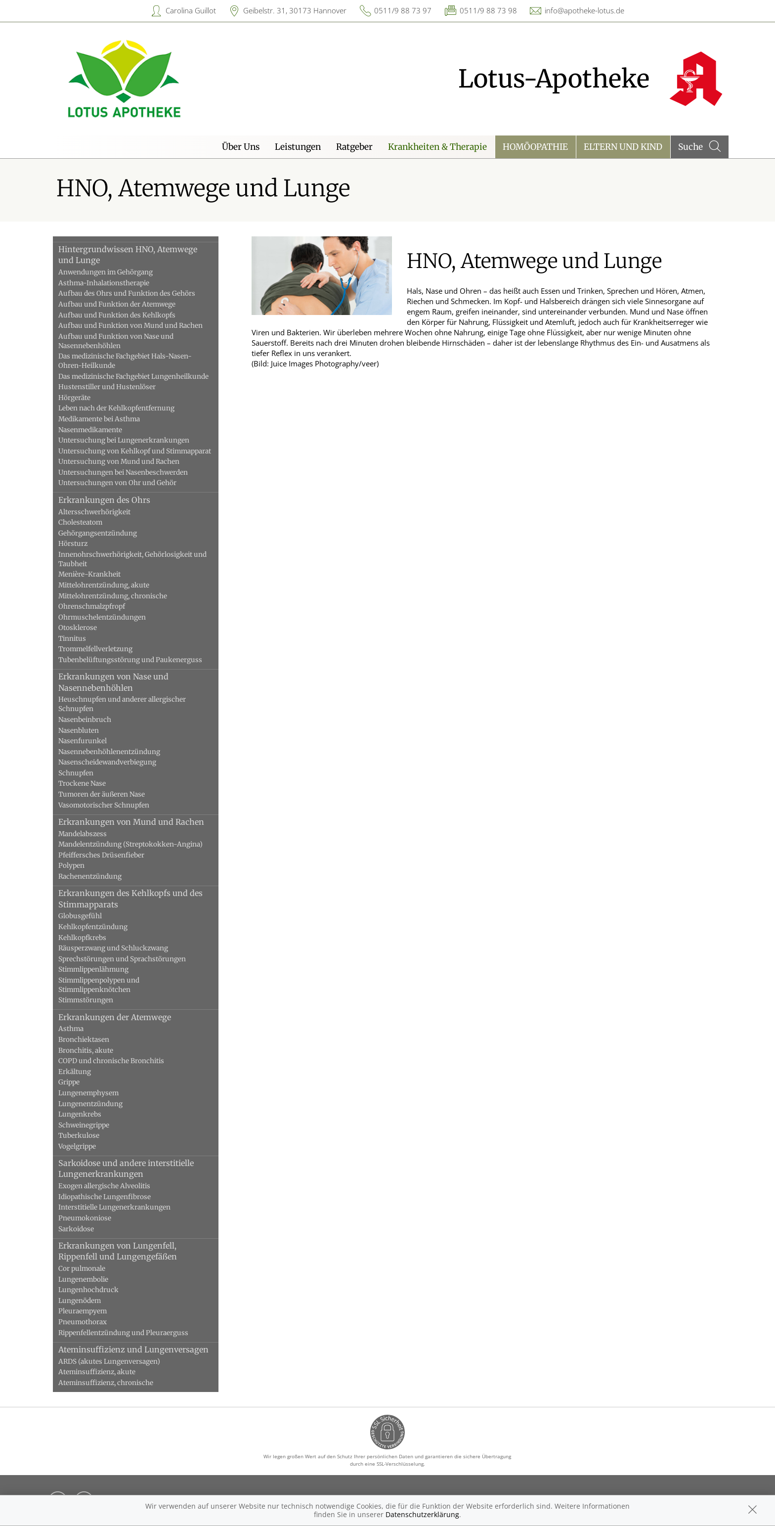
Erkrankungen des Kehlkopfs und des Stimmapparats (130, 898)
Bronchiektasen (83, 1039)
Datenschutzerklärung (422, 1514)
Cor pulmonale (81, 1268)
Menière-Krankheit (89, 574)
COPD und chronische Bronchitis (111, 1061)
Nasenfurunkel (82, 741)
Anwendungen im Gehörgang (105, 272)
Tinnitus (72, 638)
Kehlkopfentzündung (93, 927)
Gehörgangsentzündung (97, 533)
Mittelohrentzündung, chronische (112, 596)
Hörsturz (72, 543)
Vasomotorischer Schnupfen (103, 805)
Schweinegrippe (83, 1125)
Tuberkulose (78, 1135)
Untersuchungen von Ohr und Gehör (117, 483)
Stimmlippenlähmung (93, 969)
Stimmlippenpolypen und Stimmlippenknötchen (98, 985)
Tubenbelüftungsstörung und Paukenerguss (130, 660)
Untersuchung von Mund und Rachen (118, 461)
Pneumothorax (82, 1322)
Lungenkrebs (79, 1114)
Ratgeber (354, 146)
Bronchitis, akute (85, 1050)
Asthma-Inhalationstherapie (103, 283)
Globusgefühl (80, 916)
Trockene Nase (82, 783)
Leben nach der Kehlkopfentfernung (116, 408)
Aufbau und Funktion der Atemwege (116, 304)
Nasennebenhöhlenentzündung (109, 752)
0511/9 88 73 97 (402, 10)
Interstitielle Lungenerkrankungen (114, 1207)
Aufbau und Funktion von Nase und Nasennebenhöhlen (115, 341)
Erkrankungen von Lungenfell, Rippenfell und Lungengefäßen (117, 1251)
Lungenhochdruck (88, 1290)
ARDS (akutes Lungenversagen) (109, 1361)
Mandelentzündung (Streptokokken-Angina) (130, 844)
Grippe (69, 1082)
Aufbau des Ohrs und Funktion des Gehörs (126, 293)
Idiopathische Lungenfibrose (104, 1197)
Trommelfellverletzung (95, 649)
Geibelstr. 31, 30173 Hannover (294, 10)
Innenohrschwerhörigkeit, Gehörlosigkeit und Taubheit (132, 559)
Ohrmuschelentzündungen (102, 617)
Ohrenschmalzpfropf (91, 606)
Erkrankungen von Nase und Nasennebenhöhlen (113, 682)
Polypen (71, 865)
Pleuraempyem (82, 1311)
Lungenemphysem (88, 1093)
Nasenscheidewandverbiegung (107, 762)
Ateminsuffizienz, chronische (105, 1383)
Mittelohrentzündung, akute (103, 585)
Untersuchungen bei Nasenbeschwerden (123, 472)
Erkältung (74, 1072)
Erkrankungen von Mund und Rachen (131, 822)
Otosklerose (77, 628)
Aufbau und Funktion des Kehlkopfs (116, 315)
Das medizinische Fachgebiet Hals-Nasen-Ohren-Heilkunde (125, 361)
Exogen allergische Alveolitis (104, 1186)
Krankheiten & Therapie (437, 146)
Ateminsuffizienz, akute (96, 1372)
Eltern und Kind (623, 146)
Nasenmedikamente (90, 430)
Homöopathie (535, 146)
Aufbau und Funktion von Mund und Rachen (130, 325)
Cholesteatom (80, 522)
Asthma (71, 1029)
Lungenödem (79, 1301)
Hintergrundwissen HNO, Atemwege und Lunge (127, 254)
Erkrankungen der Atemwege (114, 1017)
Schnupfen (75, 773)
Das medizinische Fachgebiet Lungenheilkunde (133, 376)
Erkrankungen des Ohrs (104, 500)
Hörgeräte (74, 398)
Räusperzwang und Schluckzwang (113, 948)
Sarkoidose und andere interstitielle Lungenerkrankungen (126, 1168)
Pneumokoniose (84, 1218)
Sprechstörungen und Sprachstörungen (122, 959)
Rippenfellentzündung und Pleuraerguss (123, 1333)
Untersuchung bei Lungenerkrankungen (123, 440)
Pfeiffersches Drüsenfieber (101, 855)
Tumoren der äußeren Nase (101, 794)
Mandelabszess (82, 834)
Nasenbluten (78, 730)
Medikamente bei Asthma (99, 419)
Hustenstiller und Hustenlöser (107, 387)
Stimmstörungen (85, 1000)
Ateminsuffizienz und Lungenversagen (133, 1349)
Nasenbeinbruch (84, 720)
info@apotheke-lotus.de (584, 10)
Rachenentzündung (90, 876)
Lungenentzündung (90, 1104)
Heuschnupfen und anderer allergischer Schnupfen (122, 704)
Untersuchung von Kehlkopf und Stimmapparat (134, 451)
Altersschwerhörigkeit (94, 512)
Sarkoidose (76, 1229)
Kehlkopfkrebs (82, 938)
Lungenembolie (83, 1279)
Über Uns (240, 146)
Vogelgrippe (77, 1146)
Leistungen (298, 146)
